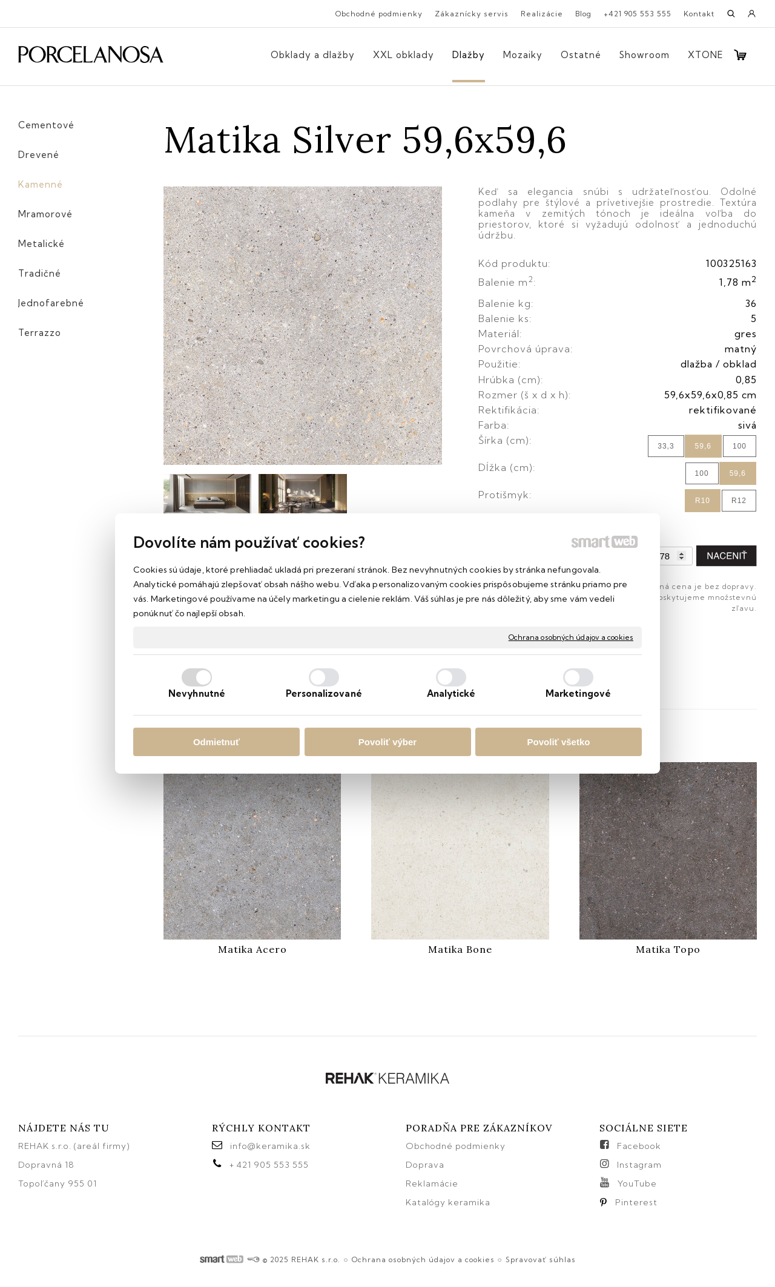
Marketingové (578, 693)
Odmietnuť (216, 742)
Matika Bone (460, 949)
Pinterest (636, 1202)
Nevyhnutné (196, 693)
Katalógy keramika (448, 1202)
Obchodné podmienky (456, 1146)
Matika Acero (252, 949)
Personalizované (324, 693)
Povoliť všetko (558, 742)
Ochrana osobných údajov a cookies (571, 637)
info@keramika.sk (270, 1146)
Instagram (639, 1164)
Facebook (639, 1146)
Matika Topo (668, 949)
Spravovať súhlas (541, 1259)
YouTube (637, 1183)
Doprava (425, 1164)
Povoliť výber (387, 742)
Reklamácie (433, 1183)
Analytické (451, 693)
